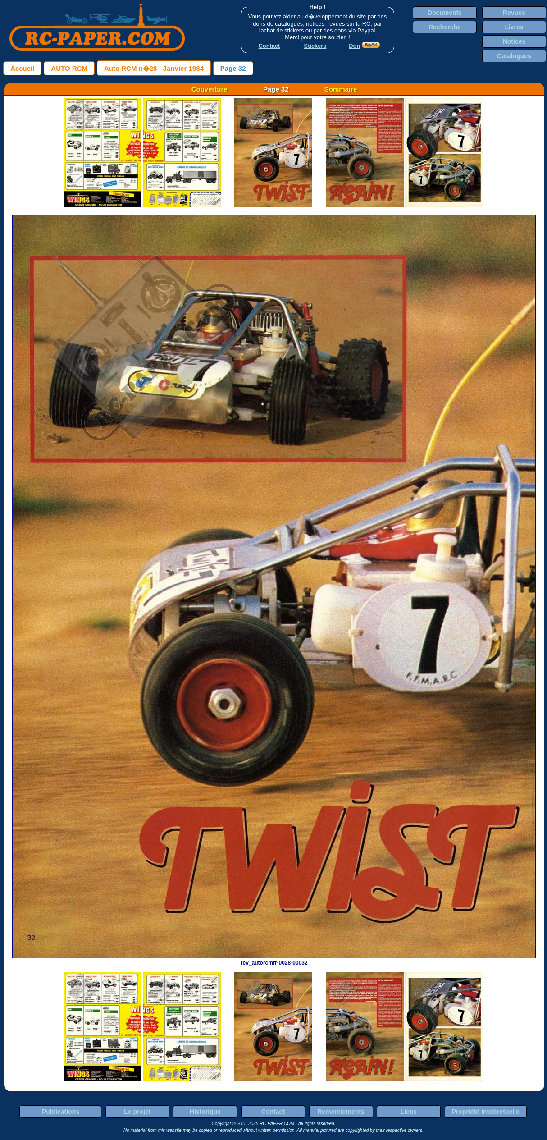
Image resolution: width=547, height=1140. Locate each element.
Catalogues (514, 56)
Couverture (209, 89)
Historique (205, 1111)
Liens (409, 1111)
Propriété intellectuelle (486, 1111)
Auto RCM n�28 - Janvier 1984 (154, 68)
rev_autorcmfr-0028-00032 (274, 959)
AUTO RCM (69, 68)
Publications (60, 1111)
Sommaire (340, 89)
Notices (514, 41)
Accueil (22, 68)
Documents (445, 12)
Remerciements (340, 1111)
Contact (273, 1111)
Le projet (137, 1111)
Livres (514, 27)
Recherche (444, 27)
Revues (514, 12)
